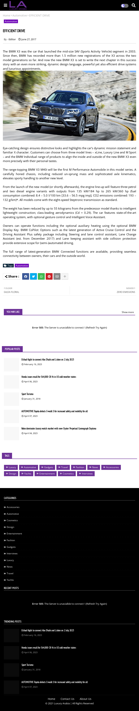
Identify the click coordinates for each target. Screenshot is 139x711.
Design (12, 473)
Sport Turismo (27, 394)
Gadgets (48, 467)
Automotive (19, 15)
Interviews (87, 473)
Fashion (80, 467)
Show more (128, 312)
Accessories (112, 467)
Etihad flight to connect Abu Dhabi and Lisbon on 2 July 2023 (47, 359)
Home (6, 15)
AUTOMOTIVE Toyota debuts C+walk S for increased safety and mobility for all (54, 411)
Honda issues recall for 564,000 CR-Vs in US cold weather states (48, 376)
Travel (64, 467)
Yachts (27, 473)
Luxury (12, 467)
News (95, 467)
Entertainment (47, 473)
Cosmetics (68, 473)
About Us (85, 699)
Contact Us (67, 699)
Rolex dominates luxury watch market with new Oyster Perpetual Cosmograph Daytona (58, 428)
